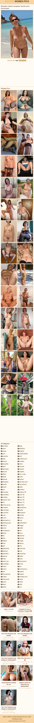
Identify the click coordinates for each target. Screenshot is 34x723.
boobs (4, 484)
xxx (20, 587)
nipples (21, 471)
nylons (21, 479)
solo (20, 551)
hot (3, 571)
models (21, 461)
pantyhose (22, 507)
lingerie (21, 451)
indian (4, 576)
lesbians (21, 448)
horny (3, 569)
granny (4, 556)
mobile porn (22, 459)
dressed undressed (8, 520)
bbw (3, 459)
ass (3, 453)
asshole (4, 456)
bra (3, 489)
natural (21, 469)
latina (3, 587)
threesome (22, 561)
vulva (20, 579)
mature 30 (22, 492)
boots (3, 487)
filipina (4, 541)
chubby (4, 497)
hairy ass (5, 561)
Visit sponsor (22, 60)
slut (20, 546)
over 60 (21, 500)
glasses (4, 551)
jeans (3, 582)
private (21, 515)
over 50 (21, 497)
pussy (20, 518)
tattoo (20, 556)
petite (20, 510)
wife (20, 584)
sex (20, 530)
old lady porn (23, 482)
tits (19, 566)
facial (3, 533)
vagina (21, 574)
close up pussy (6, 505)
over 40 (21, 494)
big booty (5, 469)
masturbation (23, 453)
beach (4, 461)
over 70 (21, 502)
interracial (5, 579)
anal (3, 448)
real (20, 520)
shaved (21, 535)
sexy (20, 533)
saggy (20, 525)
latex (3, 584)
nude (20, 477)
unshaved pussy (24, 569)
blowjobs (4, 482)
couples (4, 507)
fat (2, 535)
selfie (20, 528)
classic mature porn (8, 500)
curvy (3, 518)
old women (22, 484)
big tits (4, 471)
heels (3, 566)
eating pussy (6, 523)
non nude (22, 474)
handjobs (5, 564)
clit (3, 502)
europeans (5, 530)
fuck (3, 543)
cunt (3, 515)
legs (20, 446)
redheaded (22, 523)
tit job (20, 564)
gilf (3, 546)
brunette (4, 492)
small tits (21, 548)
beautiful (4, 464)
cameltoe (5, 494)
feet (3, 538)
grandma (5, 553)
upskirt (21, 571)
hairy (3, 559)
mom (20, 464)
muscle (21, 466)
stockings (22, 553)
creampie (5, 510)
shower (21, 538)
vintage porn (23, 576)
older (20, 487)
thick (20, 559)
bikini (3, 474)
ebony (4, 525)
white (20, 582)
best (3, 466)
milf (20, 456)
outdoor (21, 489)
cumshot (4, 512)
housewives (5, 574)
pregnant (21, 512)
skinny (21, 543)
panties (21, 505)
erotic (3, 528)
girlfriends (5, 548)
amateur (4, 446)
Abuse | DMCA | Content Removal (12, 716)
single (20, 541)
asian (3, 451)
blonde (4, 479)
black (3, 477)
